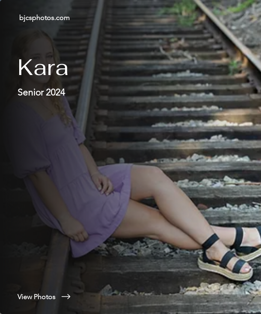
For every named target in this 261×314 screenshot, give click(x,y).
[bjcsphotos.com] (130, 18)
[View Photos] (130, 296)
